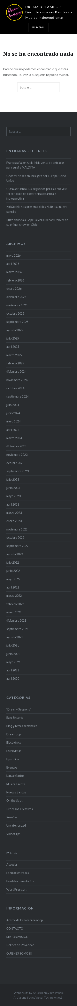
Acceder (11, 864)
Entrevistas (13, 750)
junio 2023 (13, 488)
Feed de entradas (17, 873)
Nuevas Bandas (16, 792)
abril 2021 (12, 670)
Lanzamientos (15, 775)
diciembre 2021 (16, 620)
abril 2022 (12, 587)
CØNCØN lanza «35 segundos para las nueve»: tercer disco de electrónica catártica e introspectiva (36, 193)
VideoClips (13, 834)
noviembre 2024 (17, 380)
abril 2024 (12, 429)
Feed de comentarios (20, 881)
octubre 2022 (15, 537)
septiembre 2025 (17, 321)
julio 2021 (12, 645)
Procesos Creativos (19, 809)
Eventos (11, 767)
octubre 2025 (15, 313)
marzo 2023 (14, 512)
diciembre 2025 (16, 297)
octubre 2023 (15, 463)
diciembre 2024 (16, 371)
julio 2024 (12, 405)
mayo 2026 (13, 255)
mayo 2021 (13, 662)
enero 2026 (14, 288)
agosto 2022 (14, 554)
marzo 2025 (14, 355)
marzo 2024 (14, 438)
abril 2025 (12, 346)
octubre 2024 (15, 388)
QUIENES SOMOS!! (19, 953)
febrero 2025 (15, 363)
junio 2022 (13, 570)
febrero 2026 (15, 280)
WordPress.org (16, 889)
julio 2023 (12, 479)
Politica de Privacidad (20, 945)
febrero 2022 (15, 604)
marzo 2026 (14, 272)
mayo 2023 (13, 496)
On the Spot (14, 800)
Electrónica (13, 742)
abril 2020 (12, 678)
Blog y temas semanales (21, 726)
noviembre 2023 (17, 454)
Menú (40, 27)
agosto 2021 (14, 637)
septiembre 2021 (17, 629)
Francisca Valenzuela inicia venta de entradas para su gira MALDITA (35, 165)
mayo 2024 (13, 421)
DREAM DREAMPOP (43, 7)
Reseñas (11, 817)
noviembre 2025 (17, 305)
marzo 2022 (14, 595)
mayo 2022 (13, 579)
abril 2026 (12, 263)
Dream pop (13, 734)
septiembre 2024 (17, 396)
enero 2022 (14, 612)
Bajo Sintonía (14, 717)
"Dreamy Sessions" (18, 709)
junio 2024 (13, 413)
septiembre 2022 (17, 546)
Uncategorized (16, 825)
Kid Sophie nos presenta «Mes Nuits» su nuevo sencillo (36, 209)
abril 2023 (12, 504)
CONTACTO (14, 928)
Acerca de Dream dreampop (24, 920)
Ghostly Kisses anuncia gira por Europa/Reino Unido (36, 178)
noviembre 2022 (17, 529)
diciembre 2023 (16, 446)
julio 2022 (12, 562)
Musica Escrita (15, 784)
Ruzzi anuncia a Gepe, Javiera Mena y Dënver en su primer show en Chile (37, 222)
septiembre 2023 (17, 471)
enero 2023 (14, 521)
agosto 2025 (14, 330)
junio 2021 (13, 654)
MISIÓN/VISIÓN (17, 937)
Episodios (12, 759)
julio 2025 (12, 338)
